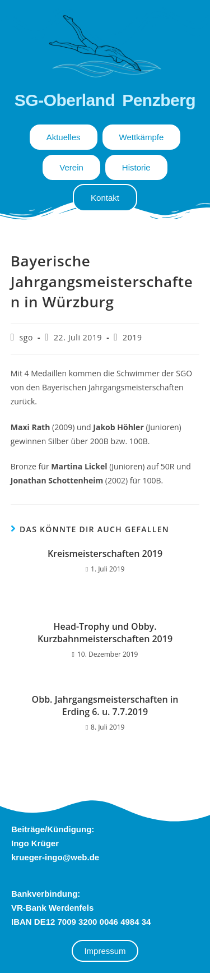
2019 (132, 337)
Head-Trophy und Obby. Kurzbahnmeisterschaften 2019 (105, 632)
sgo (27, 337)
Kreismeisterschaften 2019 (105, 553)
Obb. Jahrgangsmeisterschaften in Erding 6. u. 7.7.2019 (105, 705)
